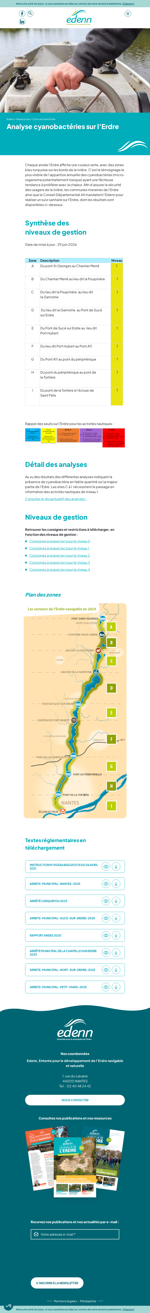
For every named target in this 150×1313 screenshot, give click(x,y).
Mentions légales (65, 1301)
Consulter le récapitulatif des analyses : (56, 499)
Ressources (23, 119)
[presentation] (48, 1258)
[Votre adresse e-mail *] (75, 1234)
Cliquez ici (128, 3)
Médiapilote (88, 1301)
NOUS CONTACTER (75, 1100)
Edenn (10, 119)
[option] (75, 710)
